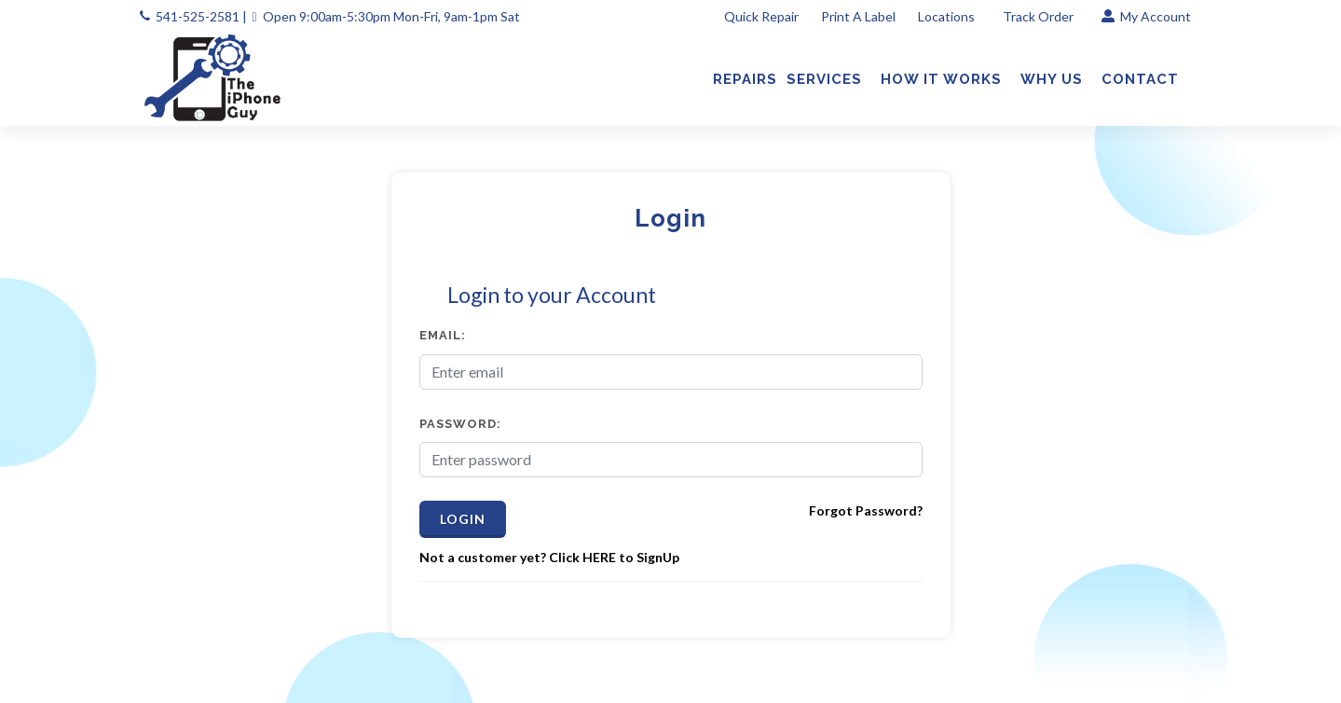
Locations (948, 16)
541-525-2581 (197, 16)
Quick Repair (761, 16)
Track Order (1039, 16)
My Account (1146, 16)
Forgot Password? (866, 510)
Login (463, 519)
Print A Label (858, 16)
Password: (460, 424)
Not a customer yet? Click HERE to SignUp (549, 557)
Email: (442, 335)
